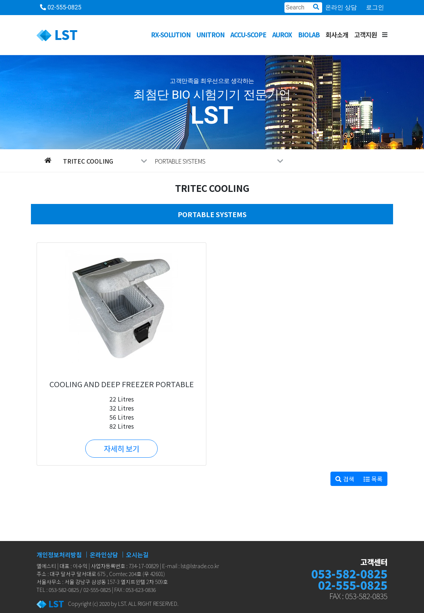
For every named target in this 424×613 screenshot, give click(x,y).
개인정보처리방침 (59, 554)
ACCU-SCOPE (248, 34)
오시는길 (137, 554)
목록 (373, 478)
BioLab (309, 34)
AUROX (282, 34)
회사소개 (337, 34)
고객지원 (365, 34)
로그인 (375, 7)
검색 (344, 478)
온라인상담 (104, 554)
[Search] (303, 7)
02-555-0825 (60, 7)
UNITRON (210, 34)
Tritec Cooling (105, 161)
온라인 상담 (341, 7)
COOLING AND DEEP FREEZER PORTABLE (121, 384)
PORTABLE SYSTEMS (219, 161)
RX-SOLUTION (170, 34)
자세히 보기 (121, 448)
